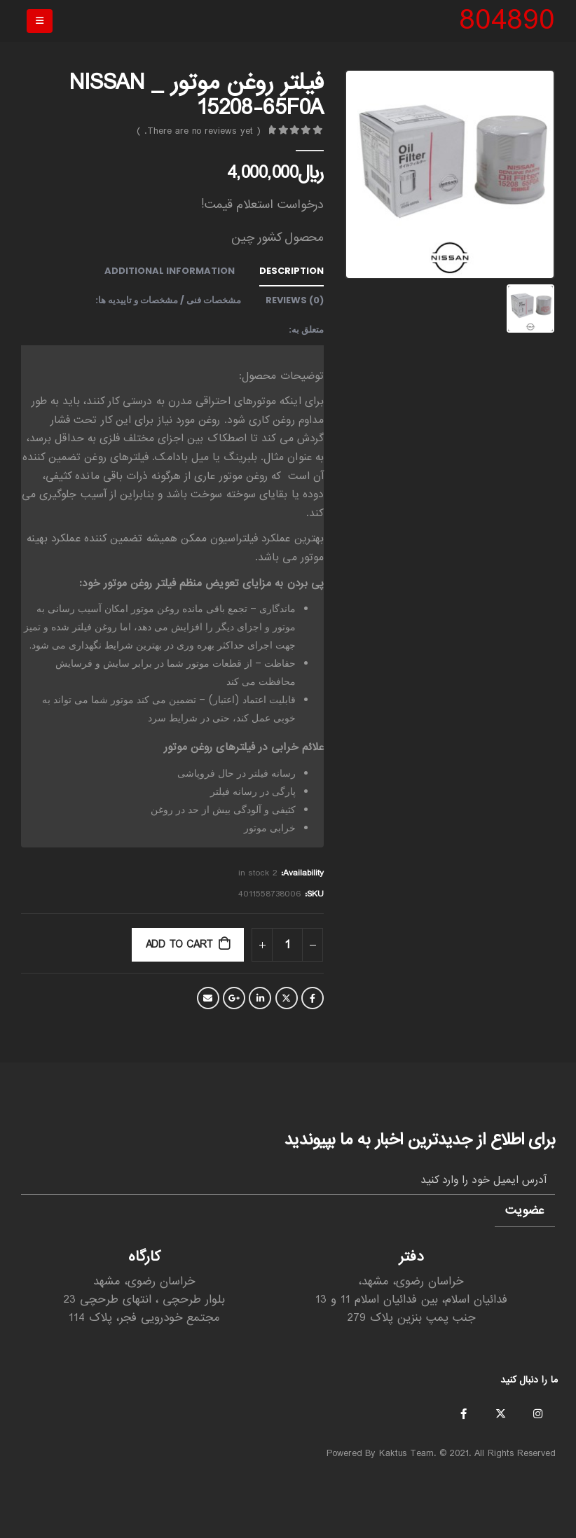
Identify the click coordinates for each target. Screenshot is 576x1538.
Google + (234, 998)
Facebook (312, 998)
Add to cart (180, 944)
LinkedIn (260, 998)
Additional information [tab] (169, 270)
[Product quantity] (287, 945)
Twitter (286, 998)
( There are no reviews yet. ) (199, 131)
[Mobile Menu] (40, 21)
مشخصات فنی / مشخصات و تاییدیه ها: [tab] (168, 300)
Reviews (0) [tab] (295, 300)
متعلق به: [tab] (306, 329)
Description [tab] (291, 270)
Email (208, 998)
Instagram (537, 1413)
